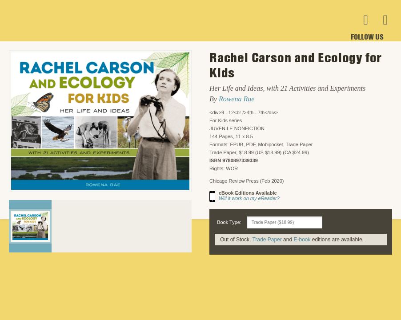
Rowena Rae (236, 99)
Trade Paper (266, 239)
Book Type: (229, 222)
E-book (301, 239)
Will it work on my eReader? (249, 198)
